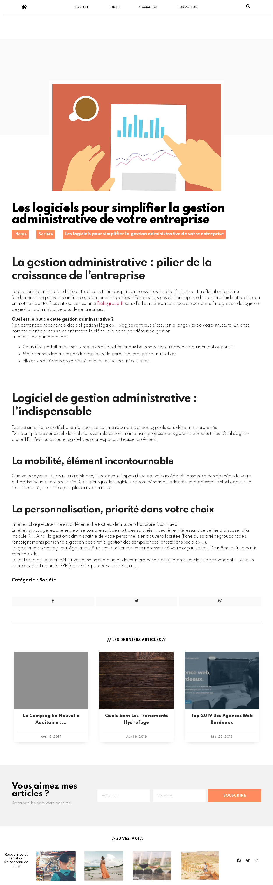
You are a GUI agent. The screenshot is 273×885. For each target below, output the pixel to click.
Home (21, 234)
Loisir (114, 7)
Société (82, 7)
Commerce (148, 7)
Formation (188, 7)
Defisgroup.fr (110, 304)
